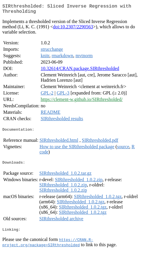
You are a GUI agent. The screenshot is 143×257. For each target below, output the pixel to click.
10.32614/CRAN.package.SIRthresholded (80, 70)
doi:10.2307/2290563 (73, 29)
